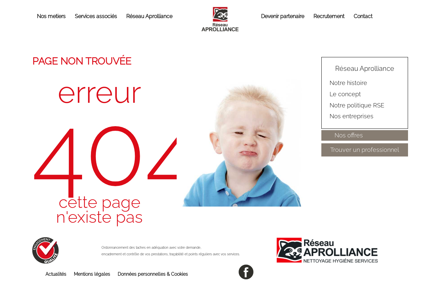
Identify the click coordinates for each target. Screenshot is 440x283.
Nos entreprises (351, 116)
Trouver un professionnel (364, 149)
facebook (246, 272)
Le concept (345, 94)
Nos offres (349, 135)
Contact (363, 16)
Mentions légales (92, 274)
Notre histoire (348, 82)
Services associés (96, 16)
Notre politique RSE (357, 104)
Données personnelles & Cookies (153, 274)
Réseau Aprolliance (149, 16)
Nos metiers (51, 16)
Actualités (55, 274)
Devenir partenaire (282, 16)
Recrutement (328, 16)
